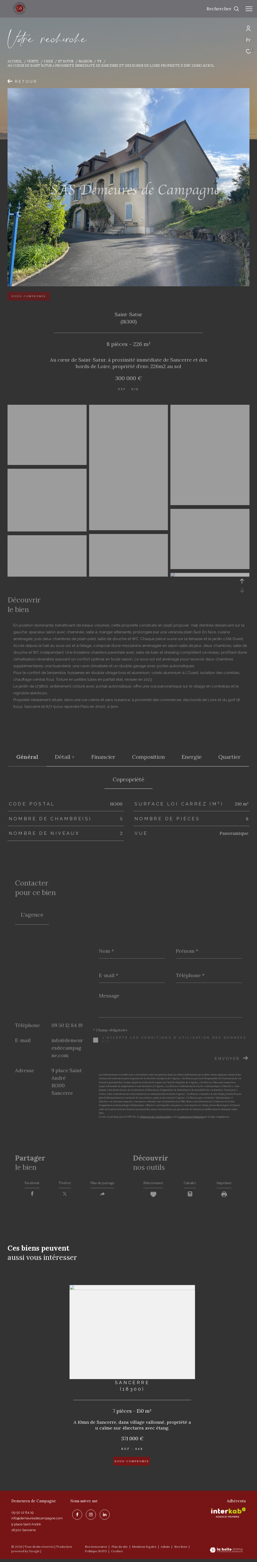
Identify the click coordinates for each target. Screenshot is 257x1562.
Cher (48, 61)
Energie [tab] (191, 756)
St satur (66, 61)
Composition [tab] (148, 756)
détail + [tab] (65, 756)
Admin (165, 1549)
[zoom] (47, 462)
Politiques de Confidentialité (156, 1116)
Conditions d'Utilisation (191, 1116)
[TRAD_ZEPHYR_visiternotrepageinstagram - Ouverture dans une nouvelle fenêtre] (89, 1516)
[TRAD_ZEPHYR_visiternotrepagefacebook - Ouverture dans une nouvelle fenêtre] (75, 1516)
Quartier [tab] (229, 756)
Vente (33, 61)
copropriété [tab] (128, 779)
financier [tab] (103, 756)
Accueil (15, 61)
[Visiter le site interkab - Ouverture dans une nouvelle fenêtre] (228, 1516)
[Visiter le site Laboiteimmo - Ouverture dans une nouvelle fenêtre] (226, 1553)
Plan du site (119, 1549)
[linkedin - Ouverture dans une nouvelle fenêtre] (103, 1516)
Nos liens (181, 1549)
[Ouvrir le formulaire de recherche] (223, 9)
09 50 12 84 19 (67, 1025)
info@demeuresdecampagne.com (67, 1047)
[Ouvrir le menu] (249, 9)
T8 (99, 61)
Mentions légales (144, 1549)
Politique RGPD (96, 1554)
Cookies (117, 1554)
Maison (85, 61)
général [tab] (27, 756)
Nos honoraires (96, 1549)
